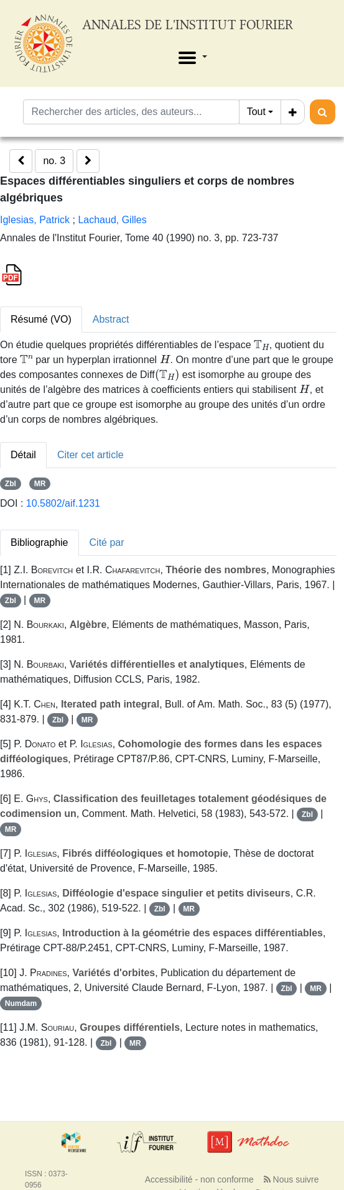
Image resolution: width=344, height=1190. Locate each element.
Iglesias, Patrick (35, 219)
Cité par (107, 542)
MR (40, 483)
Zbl (10, 483)
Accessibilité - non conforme (199, 1179)
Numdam (21, 1003)
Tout (256, 111)
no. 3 (54, 160)
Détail (23, 455)
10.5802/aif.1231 (63, 503)
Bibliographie (39, 542)
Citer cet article (90, 455)
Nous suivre (291, 1179)
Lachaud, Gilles (112, 219)
